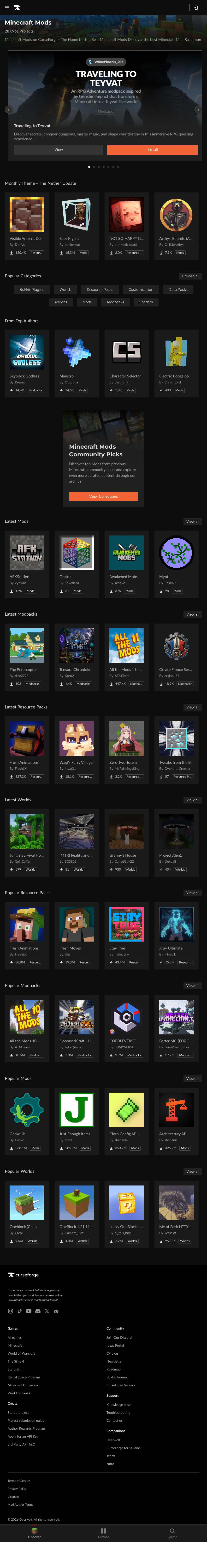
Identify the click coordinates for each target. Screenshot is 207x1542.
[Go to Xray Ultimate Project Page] (176, 935)
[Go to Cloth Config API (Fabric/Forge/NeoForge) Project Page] (127, 1121)
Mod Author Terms (20, 1504)
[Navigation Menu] (7, 7)
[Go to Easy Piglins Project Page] (77, 226)
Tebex (110, 1456)
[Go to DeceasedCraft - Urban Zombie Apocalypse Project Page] (77, 1028)
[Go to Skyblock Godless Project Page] (27, 363)
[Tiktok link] (20, 1311)
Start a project (18, 1413)
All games (15, 1337)
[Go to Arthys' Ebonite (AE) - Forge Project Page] (176, 226)
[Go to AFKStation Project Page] (27, 564)
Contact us (114, 1420)
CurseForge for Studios (123, 1448)
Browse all (190, 276)
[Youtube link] (29, 1311)
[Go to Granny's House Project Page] (127, 843)
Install (153, 150)
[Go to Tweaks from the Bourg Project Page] (176, 750)
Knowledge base (118, 1405)
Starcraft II (16, 1369)
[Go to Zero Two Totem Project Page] (127, 750)
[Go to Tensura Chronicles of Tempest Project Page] (77, 657)
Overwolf (113, 1440)
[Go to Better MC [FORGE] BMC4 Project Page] (176, 1028)
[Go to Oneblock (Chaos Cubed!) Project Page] (27, 1214)
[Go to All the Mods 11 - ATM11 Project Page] (127, 657)
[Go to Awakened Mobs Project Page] (127, 564)
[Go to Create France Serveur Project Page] (176, 657)
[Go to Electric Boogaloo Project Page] (176, 363)
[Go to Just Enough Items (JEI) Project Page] (77, 1121)
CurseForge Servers (120, 1385)
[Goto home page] (17, 8)
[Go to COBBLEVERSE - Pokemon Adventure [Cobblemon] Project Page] (127, 1028)
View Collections (103, 496)
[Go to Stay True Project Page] (127, 935)
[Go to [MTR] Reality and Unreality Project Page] (77, 843)
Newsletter (114, 1361)
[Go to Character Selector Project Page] (127, 363)
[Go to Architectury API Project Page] (176, 1121)
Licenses (13, 1496)
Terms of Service (19, 1481)
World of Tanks (19, 1393)
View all (192, 521)
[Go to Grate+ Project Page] (77, 564)
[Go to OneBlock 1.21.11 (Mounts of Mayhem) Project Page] (77, 1214)
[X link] (47, 1311)
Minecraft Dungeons (23, 1385)
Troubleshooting (118, 1413)
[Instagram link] (10, 1311)
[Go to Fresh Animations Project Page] (27, 935)
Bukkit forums (116, 1377)
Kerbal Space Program (24, 1377)
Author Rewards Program (26, 1428)
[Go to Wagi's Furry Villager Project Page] (77, 750)
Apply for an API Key (23, 1436)
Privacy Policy (17, 1489)
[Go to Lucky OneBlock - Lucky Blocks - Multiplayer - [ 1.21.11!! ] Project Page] (127, 1214)
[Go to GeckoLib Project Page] (27, 1121)
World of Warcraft (21, 1353)
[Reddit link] (56, 1311)
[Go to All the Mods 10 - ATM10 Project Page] (27, 1028)
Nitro (110, 1464)
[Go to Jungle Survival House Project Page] (27, 843)
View (58, 150)
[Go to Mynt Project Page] (176, 564)
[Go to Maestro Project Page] (77, 363)
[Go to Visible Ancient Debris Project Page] (27, 226)
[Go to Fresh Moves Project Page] (77, 935)
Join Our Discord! (119, 1337)
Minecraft (15, 1345)
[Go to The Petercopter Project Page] (27, 657)
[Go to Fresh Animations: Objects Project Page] (27, 750)
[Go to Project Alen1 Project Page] (176, 843)
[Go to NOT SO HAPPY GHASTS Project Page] (127, 226)
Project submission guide (26, 1420)
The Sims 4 (16, 1361)
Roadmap (113, 1369)
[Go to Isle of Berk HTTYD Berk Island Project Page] (176, 1214)
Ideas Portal (115, 1345)
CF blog (112, 1353)
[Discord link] (38, 1311)
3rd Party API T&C (21, 1444)
